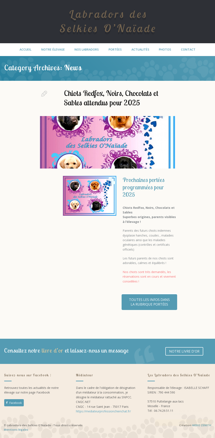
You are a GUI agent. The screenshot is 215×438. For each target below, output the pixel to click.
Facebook (13, 403)
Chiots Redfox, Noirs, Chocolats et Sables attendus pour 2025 (111, 97)
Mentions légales (16, 429)
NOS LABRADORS (86, 49)
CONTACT (188, 49)
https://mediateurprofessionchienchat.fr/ (103, 411)
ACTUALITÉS (140, 49)
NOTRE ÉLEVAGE (53, 49)
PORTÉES (115, 49)
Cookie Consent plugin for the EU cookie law (179, 429)
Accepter (179, 422)
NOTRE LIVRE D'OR (184, 351)
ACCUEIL (25, 49)
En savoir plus (174, 414)
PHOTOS (165, 49)
